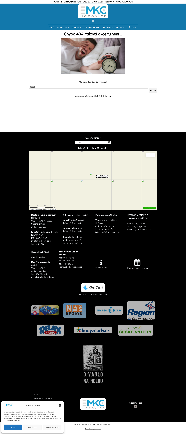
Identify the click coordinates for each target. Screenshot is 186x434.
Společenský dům (124, 1)
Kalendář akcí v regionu (137, 269)
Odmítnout (32, 427)
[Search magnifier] (109, 143)
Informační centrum (71, 1)
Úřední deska (101, 269)
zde (110, 97)
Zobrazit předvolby (52, 427)
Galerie (86, 1)
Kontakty (120, 29)
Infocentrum (62, 29)
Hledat (32, 88)
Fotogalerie (108, 29)
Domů (56, 1)
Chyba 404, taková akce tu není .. (93, 35)
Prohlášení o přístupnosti (93, 430)
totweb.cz (95, 426)
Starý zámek (97, 1)
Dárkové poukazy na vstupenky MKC (93, 296)
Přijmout (12, 427)
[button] (60, 406)
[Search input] (92, 143)
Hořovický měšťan (91, 29)
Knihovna (109, 1)
